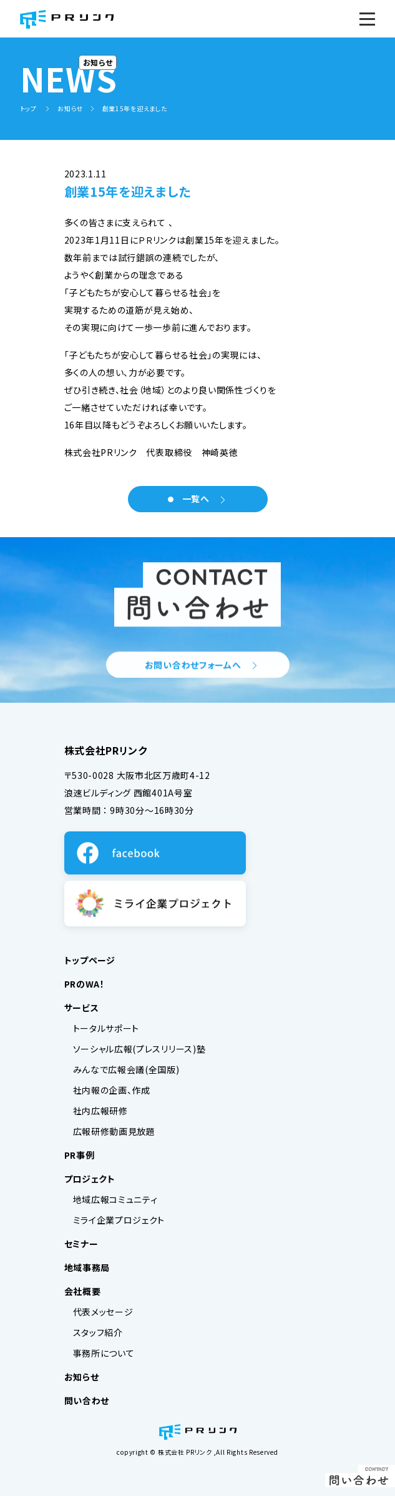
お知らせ (70, 108)
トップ (29, 108)
